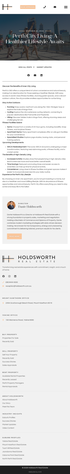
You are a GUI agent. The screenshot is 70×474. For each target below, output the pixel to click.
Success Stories (9, 362)
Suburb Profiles (8, 417)
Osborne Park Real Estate (13, 455)
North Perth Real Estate (12, 459)
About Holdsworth (9, 400)
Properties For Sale (10, 338)
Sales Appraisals (9, 365)
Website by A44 (35, 472)
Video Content (8, 428)
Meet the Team (8, 407)
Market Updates (9, 424)
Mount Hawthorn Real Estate (14, 445)
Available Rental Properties (13, 376)
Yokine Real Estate (10, 441)
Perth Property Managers (13, 383)
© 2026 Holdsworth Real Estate (35, 468)
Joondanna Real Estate (12, 452)
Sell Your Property (9, 355)
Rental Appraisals (9, 386)
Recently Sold (8, 341)
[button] (66, 7)
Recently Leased (9, 379)
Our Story (6, 403)
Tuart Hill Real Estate (11, 448)
